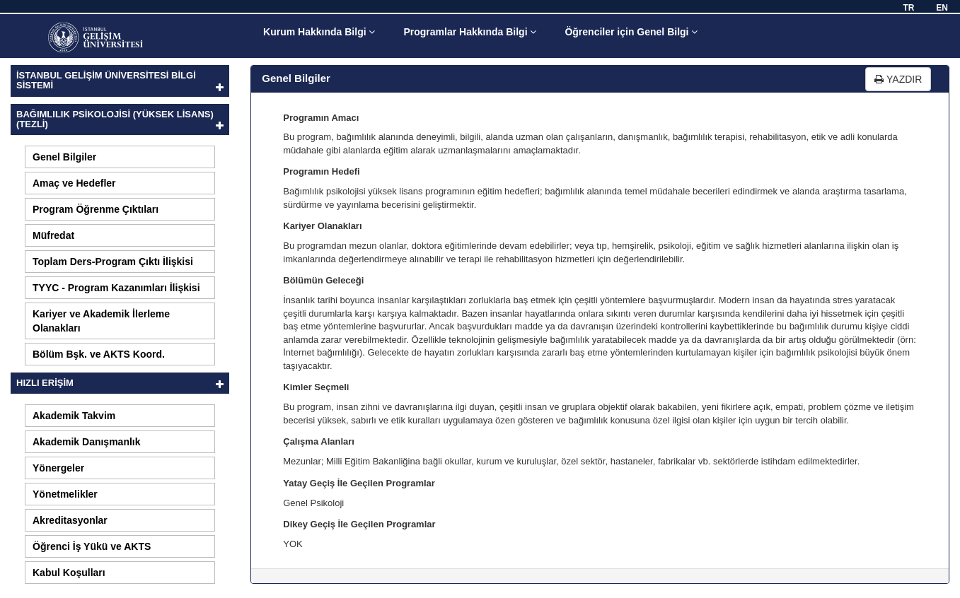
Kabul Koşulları (69, 572)
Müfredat (53, 235)
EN (942, 8)
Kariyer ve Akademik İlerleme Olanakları (101, 321)
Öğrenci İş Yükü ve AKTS (92, 546)
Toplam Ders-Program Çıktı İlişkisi (113, 261)
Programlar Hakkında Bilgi (469, 31)
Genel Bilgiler (64, 157)
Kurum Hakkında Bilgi (319, 31)
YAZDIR (898, 79)
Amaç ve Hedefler (74, 183)
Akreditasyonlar (70, 520)
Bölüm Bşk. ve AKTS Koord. (99, 354)
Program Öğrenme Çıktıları (95, 209)
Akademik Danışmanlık (87, 441)
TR (908, 8)
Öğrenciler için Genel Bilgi (631, 31)
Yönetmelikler (65, 494)
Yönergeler (58, 468)
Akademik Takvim (74, 415)
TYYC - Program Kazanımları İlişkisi (116, 287)
